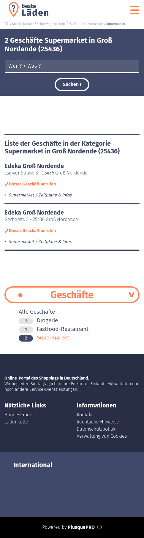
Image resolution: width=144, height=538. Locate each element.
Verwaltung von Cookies (102, 436)
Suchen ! (72, 84)
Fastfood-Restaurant (53, 329)
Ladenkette (16, 422)
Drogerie (38, 320)
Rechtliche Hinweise (98, 422)
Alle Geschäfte (37, 311)
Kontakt (85, 415)
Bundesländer (19, 415)
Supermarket (44, 337)
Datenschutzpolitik (96, 429)
